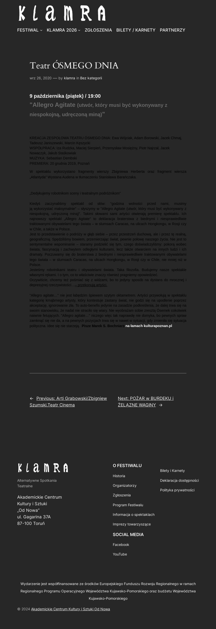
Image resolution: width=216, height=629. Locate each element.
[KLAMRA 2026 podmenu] (79, 30)
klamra (69, 78)
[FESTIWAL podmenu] (41, 30)
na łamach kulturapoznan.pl (148, 326)
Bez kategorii (91, 78)
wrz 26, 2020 (41, 78)
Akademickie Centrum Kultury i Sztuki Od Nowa (70, 609)
